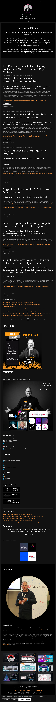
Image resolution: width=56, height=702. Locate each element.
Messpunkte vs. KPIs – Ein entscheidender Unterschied (21, 80)
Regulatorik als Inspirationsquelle (10, 306)
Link (5, 443)
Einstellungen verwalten (25, 699)
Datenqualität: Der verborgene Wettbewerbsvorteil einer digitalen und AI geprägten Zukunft (23, 315)
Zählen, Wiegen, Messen (8, 100)
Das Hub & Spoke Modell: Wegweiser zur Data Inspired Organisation (17, 514)
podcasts (34, 642)
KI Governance (43, 207)
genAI (4, 286)
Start (11, 319)
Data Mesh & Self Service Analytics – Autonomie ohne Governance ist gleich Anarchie (21, 304)
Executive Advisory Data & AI (16, 136)
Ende (44, 319)
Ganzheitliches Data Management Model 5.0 (24, 152)
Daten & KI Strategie (22, 99)
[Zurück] (15, 319)
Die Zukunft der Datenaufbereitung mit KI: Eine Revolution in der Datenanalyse (19, 518)
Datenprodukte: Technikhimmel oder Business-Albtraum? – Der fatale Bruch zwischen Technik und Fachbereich (27, 313)
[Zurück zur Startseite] (28, 11)
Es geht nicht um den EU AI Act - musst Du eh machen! (27, 191)
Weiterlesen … (7, 537)
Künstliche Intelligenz (7, 207)
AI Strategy (46, 173)
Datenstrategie (6, 99)
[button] (28, 21)
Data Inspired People (18, 244)
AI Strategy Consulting (19, 135)
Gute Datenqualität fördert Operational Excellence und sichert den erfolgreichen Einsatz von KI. (23, 516)
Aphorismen (32, 1)
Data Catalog (26, 173)
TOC (45, 100)
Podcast (36, 1)
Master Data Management (8, 173)
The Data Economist (8, 629)
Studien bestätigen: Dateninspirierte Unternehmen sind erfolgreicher (18, 310)
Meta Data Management (19, 175)
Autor (45, 1)
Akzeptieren (6, 699)
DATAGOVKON (6, 644)
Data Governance (19, 173)
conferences (19, 642)
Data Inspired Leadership (36, 244)
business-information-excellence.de (34, 690)
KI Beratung (39, 135)
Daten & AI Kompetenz (8, 245)
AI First (43, 244)
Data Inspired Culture (25, 286)
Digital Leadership (27, 244)
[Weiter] (41, 319)
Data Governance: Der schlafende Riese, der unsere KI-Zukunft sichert (18, 302)
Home (11, 1)
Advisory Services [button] (16, 1)
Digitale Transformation (8, 244)
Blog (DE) (22, 1)
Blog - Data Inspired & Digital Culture (26, 75)
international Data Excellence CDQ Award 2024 (37, 629)
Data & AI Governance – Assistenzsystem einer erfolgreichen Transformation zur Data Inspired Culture (25, 308)
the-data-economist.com (19, 690)
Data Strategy (32, 173)
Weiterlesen (7, 103)
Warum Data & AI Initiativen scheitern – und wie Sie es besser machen (27, 116)
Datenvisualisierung (18, 100)
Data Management (40, 173)
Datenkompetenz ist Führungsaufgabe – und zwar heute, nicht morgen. (27, 224)
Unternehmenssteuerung (45, 99)
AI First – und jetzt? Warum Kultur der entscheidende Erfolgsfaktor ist (26, 261)
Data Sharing (11, 175)
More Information (8, 372)
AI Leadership (48, 244)
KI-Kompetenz (11, 209)
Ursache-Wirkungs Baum (27, 100)
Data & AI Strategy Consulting (30, 135)
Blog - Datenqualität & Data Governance (27, 186)
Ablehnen (14, 699)
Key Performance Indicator (33, 99)
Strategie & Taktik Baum (38, 100)
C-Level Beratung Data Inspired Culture (31, 136)
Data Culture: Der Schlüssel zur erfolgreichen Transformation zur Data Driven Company (22, 522)
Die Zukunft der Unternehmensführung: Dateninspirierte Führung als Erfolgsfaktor (20, 311)
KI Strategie (32, 207)
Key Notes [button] (41, 1)
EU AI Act (37, 207)
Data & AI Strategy (14, 99)
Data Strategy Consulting (8, 135)
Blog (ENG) (27, 1)
